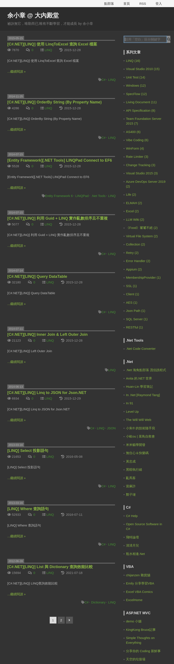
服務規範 (13, 652)
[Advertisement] (147, 370)
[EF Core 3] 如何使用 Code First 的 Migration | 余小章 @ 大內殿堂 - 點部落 (146, 239)
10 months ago (145, 206)
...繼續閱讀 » (16, 71)
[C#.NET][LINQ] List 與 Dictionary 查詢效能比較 (50, 567)
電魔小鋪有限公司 (96, 652)
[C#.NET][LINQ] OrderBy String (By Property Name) (54, 102)
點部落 (109, 3)
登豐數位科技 (139, 652)
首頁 (126, 3)
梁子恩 (138, 281)
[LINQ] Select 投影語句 (27, 450)
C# (103, 79)
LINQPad (82, 196)
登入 (158, 3)
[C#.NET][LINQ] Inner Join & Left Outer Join (47, 334)
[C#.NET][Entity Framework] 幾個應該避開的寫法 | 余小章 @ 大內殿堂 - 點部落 (146, 266)
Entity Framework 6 (59, 196)
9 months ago (145, 176)
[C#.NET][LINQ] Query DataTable (37, 276)
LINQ (48, 50)
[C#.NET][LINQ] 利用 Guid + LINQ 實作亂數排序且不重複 (57, 218)
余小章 (138, 73)
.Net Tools (98, 196)
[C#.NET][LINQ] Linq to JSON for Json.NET (46, 393)
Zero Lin (139, 103)
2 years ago (140, 243)
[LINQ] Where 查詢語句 (28, 509)
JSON (111, 428)
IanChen (139, 187)
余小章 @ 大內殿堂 (33, 15)
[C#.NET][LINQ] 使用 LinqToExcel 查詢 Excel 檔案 (52, 44)
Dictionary (98, 602)
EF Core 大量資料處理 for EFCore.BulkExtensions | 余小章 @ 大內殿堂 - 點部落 (146, 334)
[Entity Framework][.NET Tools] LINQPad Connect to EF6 (59, 160)
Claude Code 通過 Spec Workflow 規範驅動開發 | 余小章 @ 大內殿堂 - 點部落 (146, 172)
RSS (142, 3)
